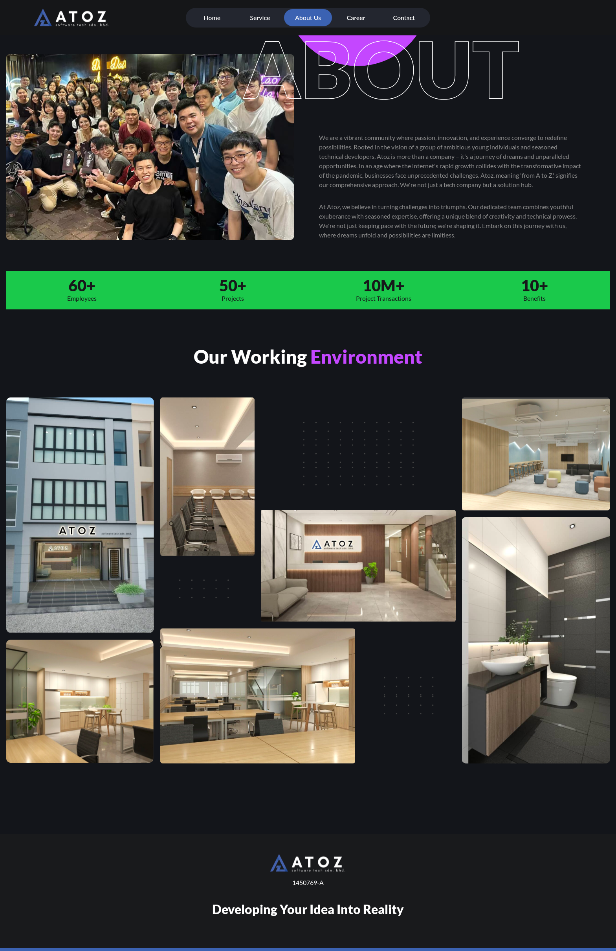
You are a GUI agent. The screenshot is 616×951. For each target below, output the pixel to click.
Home (212, 17)
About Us (308, 17)
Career (356, 17)
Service (260, 17)
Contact (404, 17)
